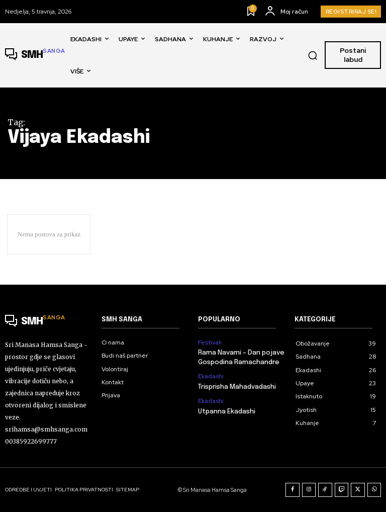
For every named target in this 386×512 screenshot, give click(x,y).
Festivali (210, 342)
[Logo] (35, 55)
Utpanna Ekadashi (226, 411)
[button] (313, 55)
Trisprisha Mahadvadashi (237, 386)
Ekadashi (211, 376)
